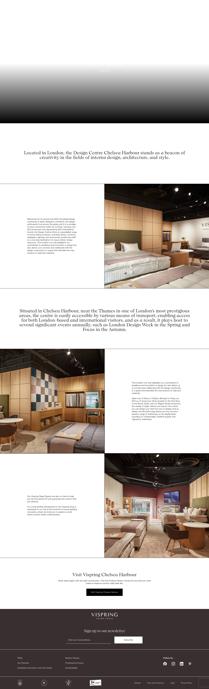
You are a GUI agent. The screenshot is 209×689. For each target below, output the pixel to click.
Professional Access (74, 663)
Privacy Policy (186, 683)
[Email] (88, 640)
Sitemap (137, 683)
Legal (172, 683)
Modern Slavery (72, 658)
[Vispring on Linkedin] (181, 664)
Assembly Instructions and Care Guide (34, 668)
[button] (19, 683)
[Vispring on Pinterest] (190, 664)
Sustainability (71, 668)
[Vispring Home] (103, 7)
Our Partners (23, 663)
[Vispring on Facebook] (165, 664)
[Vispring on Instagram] (173, 664)
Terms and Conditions (155, 683)
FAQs (19, 658)
